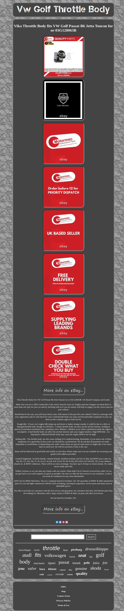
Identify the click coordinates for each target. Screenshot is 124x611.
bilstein (52, 569)
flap (91, 556)
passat (64, 562)
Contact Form (63, 596)
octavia (70, 574)
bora (42, 569)
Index (63, 586)
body (25, 562)
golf (100, 555)
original (63, 570)
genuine (81, 569)
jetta (21, 569)
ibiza (70, 570)
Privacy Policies (63, 600)
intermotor (39, 563)
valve (32, 568)
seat (82, 555)
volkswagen (55, 555)
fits (38, 555)
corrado (59, 574)
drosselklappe (96, 549)
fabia (96, 563)
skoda (95, 568)
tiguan (51, 563)
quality (82, 573)
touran (72, 556)
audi (27, 555)
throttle (51, 548)
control (49, 575)
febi (105, 563)
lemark (76, 563)
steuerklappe (25, 550)
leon (65, 550)
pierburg (76, 549)
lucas (106, 569)
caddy (41, 574)
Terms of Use (63, 605)
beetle (36, 550)
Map (63, 591)
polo (87, 563)
